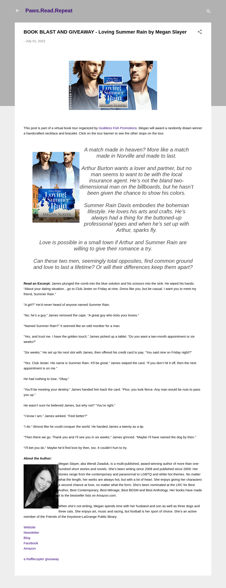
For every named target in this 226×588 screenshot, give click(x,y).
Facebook (31, 543)
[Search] (208, 12)
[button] (199, 32)
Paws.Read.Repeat (48, 10)
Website (30, 527)
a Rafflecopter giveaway (41, 559)
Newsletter (31, 532)
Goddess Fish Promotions (118, 128)
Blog (27, 538)
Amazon (30, 548)
